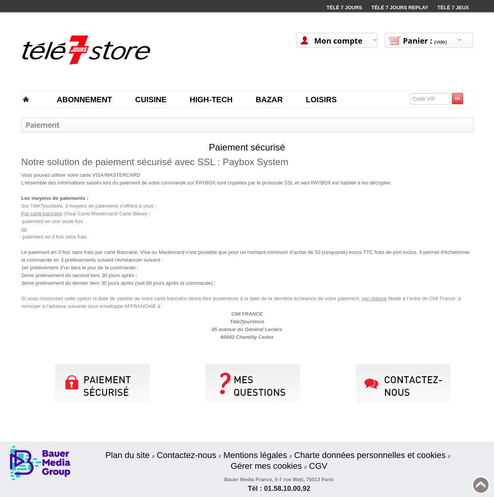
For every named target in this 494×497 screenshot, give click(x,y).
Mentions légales (255, 455)
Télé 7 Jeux (453, 7)
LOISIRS (321, 99)
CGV (318, 466)
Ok (457, 98)
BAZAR (269, 99)
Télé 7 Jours (344, 7)
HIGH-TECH (210, 99)
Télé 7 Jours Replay (399, 7)
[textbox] (430, 99)
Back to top (481, 485)
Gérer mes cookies (266, 466)
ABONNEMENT (84, 99)
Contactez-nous (186, 455)
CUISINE (150, 99)
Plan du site (127, 455)
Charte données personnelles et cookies (370, 455)
